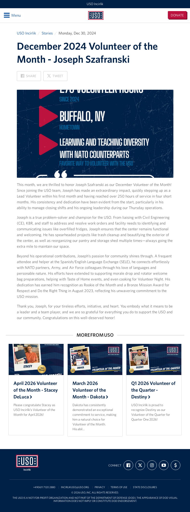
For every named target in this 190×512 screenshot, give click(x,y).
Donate (177, 15)
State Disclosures (145, 487)
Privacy (100, 487)
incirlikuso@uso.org (75, 487)
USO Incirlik (95, 4)
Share (28, 77)
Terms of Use (119, 487)
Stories (47, 33)
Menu (12, 15)
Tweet (55, 77)
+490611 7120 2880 (44, 487)
